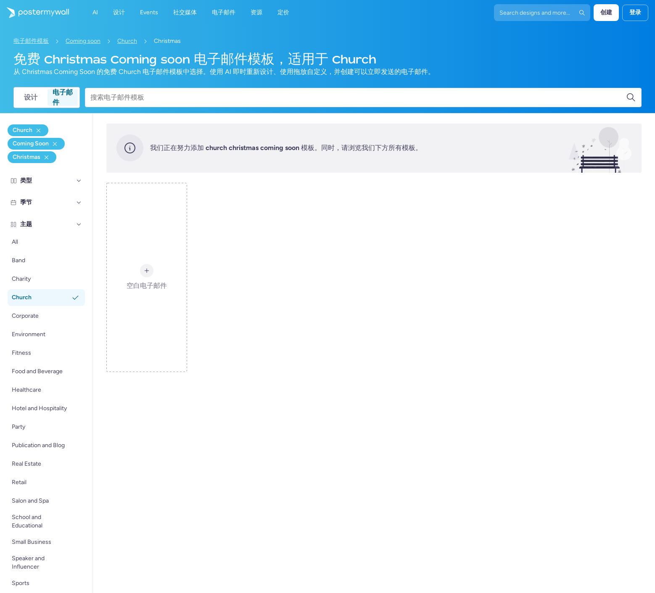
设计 (30, 97)
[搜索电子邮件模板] (358, 97)
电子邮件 (63, 97)
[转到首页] (34, 12)
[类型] (79, 180)
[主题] (79, 224)
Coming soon (83, 41)
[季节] (79, 202)
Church (127, 41)
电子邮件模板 (31, 41)
